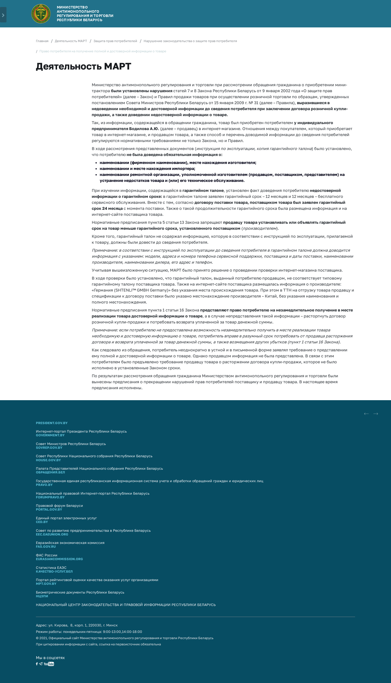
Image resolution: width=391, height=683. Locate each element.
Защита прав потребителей (115, 41)
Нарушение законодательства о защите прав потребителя (190, 41)
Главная (42, 41)
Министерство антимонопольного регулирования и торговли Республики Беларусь (85, 13)
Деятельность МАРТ (71, 41)
